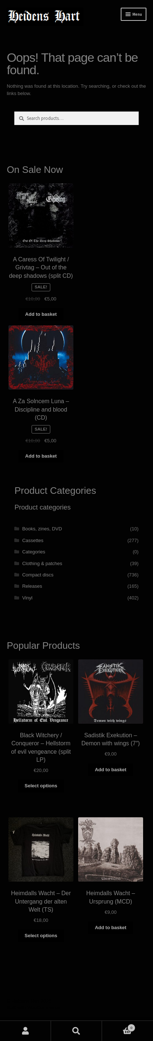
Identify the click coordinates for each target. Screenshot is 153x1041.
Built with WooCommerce (33, 1007)
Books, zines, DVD (42, 528)
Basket (118, 1026)
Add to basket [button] (41, 314)
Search (76, 1031)
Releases (32, 586)
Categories (33, 551)
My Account (25, 1031)
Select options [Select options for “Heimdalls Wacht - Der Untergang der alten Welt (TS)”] (41, 935)
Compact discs (37, 575)
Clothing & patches (42, 563)
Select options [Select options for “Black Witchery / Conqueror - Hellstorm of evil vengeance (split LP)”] (41, 785)
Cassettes (32, 540)
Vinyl (27, 598)
